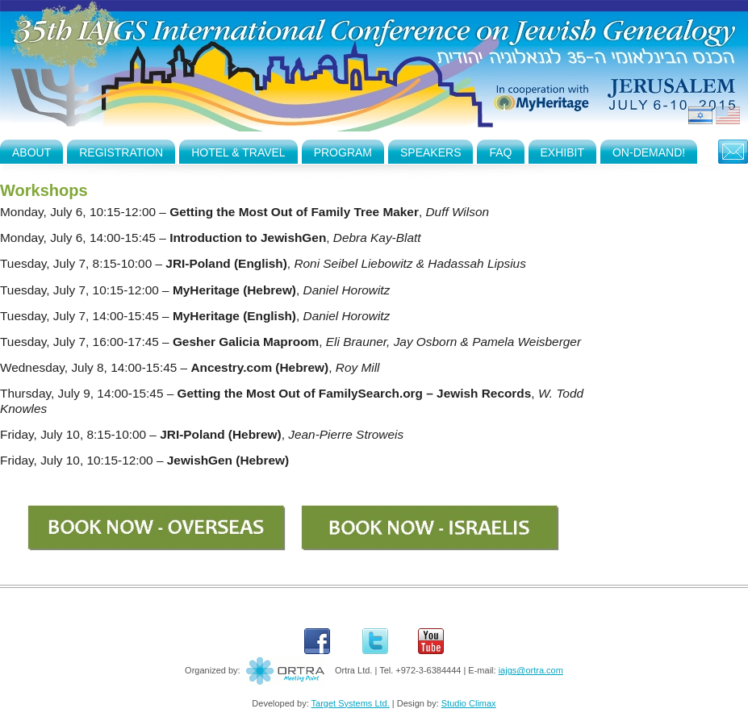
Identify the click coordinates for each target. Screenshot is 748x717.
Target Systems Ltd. (350, 703)
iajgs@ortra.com (531, 670)
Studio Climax (468, 703)
